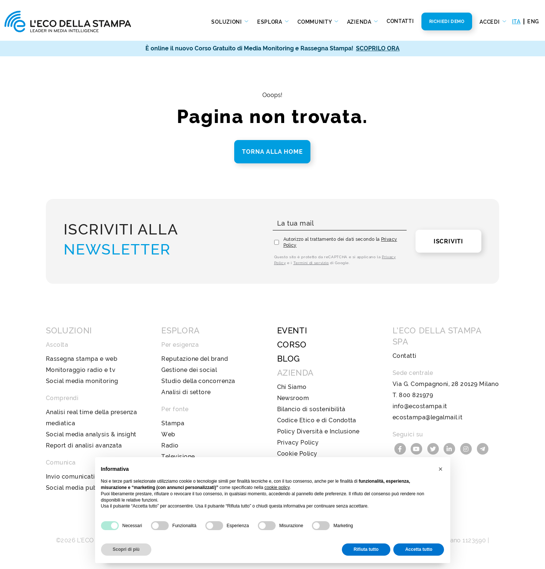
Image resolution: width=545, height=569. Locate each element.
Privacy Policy (298, 442)
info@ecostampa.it (420, 406)
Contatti (400, 21)
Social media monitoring (82, 381)
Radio (169, 445)
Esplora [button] (270, 22)
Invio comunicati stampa (82, 476)
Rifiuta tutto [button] (366, 549)
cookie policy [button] (277, 487)
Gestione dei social (189, 369)
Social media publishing (81, 487)
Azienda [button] (360, 22)
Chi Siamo (292, 386)
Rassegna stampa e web (81, 358)
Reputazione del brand (194, 358)
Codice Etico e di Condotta (316, 420)
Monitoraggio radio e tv (80, 369)
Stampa (172, 423)
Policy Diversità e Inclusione (318, 431)
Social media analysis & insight (91, 434)
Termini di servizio (311, 262)
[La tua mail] (340, 223)
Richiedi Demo (447, 21)
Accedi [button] (490, 22)
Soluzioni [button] (227, 22)
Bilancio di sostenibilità (311, 409)
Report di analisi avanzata (84, 445)
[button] (441, 469)
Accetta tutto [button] (418, 549)
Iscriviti (448, 241)
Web (168, 434)
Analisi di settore (186, 392)
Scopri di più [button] (126, 549)
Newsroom (293, 398)
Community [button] (315, 22)
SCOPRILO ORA (378, 48)
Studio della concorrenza (198, 381)
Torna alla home (272, 151)
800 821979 (416, 395)
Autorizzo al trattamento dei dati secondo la (340, 242)
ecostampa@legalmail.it (428, 417)
